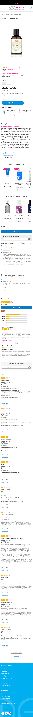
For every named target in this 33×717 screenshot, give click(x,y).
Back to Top (16, 656)
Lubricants (7, 14)
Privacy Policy (5, 683)
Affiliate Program (5, 698)
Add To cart (12, 103)
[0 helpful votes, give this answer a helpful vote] (4, 267)
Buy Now (7, 189)
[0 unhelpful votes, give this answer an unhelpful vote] (4, 270)
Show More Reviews (16, 652)
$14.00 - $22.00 (19, 187)
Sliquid (10, 157)
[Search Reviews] (16, 367)
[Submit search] (29, 239)
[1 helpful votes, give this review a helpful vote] (3, 592)
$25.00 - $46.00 (7, 218)
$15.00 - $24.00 (19, 219)
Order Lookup (5, 673)
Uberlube (8, 215)
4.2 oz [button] (4, 83)
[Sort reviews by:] (14, 372)
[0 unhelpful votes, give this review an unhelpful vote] (6, 401)
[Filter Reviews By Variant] (14, 374)
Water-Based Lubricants (16, 14)
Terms (3, 680)
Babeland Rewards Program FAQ (9, 703)
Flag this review (5, 403)
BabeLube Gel (7, 183)
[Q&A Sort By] (27, 243)
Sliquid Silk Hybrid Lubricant (19, 216)
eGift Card (4, 668)
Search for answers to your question (11, 236)
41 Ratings (12, 67)
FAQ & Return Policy (6, 678)
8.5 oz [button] (8, 83)
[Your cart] (31, 8)
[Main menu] (2, 8)
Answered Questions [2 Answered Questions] (10, 69)
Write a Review (18, 67)
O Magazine (15, 73)
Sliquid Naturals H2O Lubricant (19, 184)
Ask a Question (5, 70)
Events (3, 693)
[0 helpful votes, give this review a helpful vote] (3, 401)
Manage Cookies (5, 685)
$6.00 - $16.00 (7, 186)
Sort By (19, 243)
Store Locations (5, 696)
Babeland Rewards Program (8, 701)
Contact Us (4, 671)
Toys (2, 14)
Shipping (3, 676)
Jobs (2, 705)
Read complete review (7, 341)
